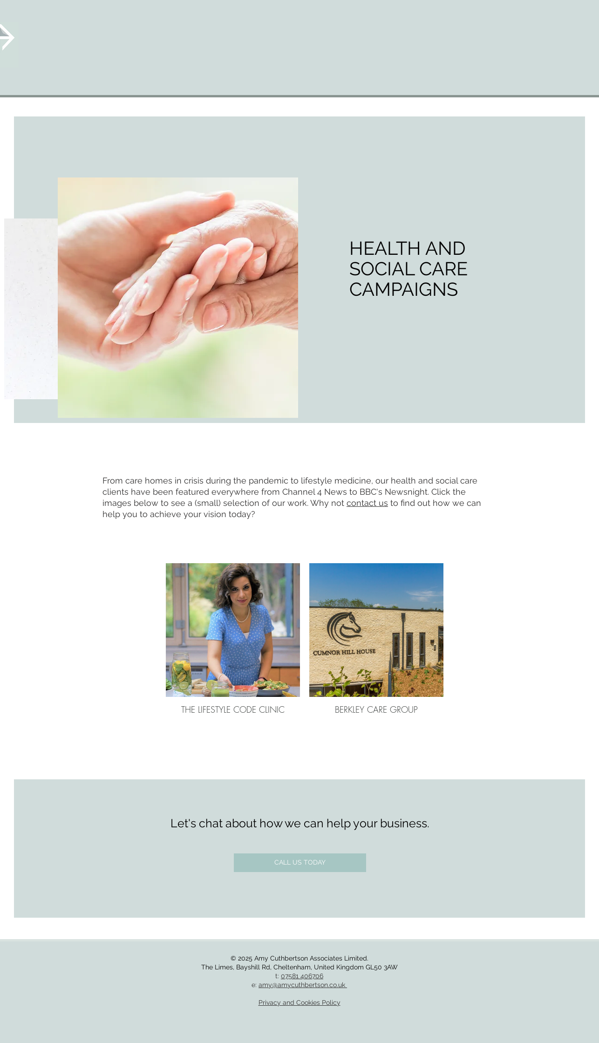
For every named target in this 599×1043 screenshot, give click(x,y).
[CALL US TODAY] (300, 862)
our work (289, 503)
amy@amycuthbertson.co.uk (303, 984)
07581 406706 (302, 976)
